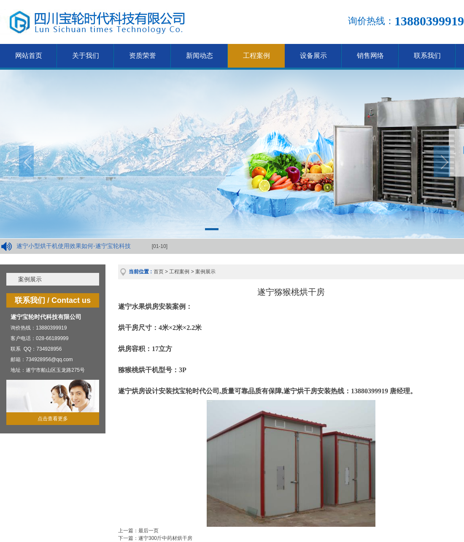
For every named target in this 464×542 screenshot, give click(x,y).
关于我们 (85, 55)
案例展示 (30, 279)
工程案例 (256, 55)
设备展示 (313, 55)
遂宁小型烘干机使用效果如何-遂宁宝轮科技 (73, 245)
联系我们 (427, 55)
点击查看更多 (53, 419)
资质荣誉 (142, 55)
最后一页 (148, 531)
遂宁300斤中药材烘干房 (165, 538)
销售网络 (370, 55)
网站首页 (28, 55)
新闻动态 (199, 55)
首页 (159, 272)
